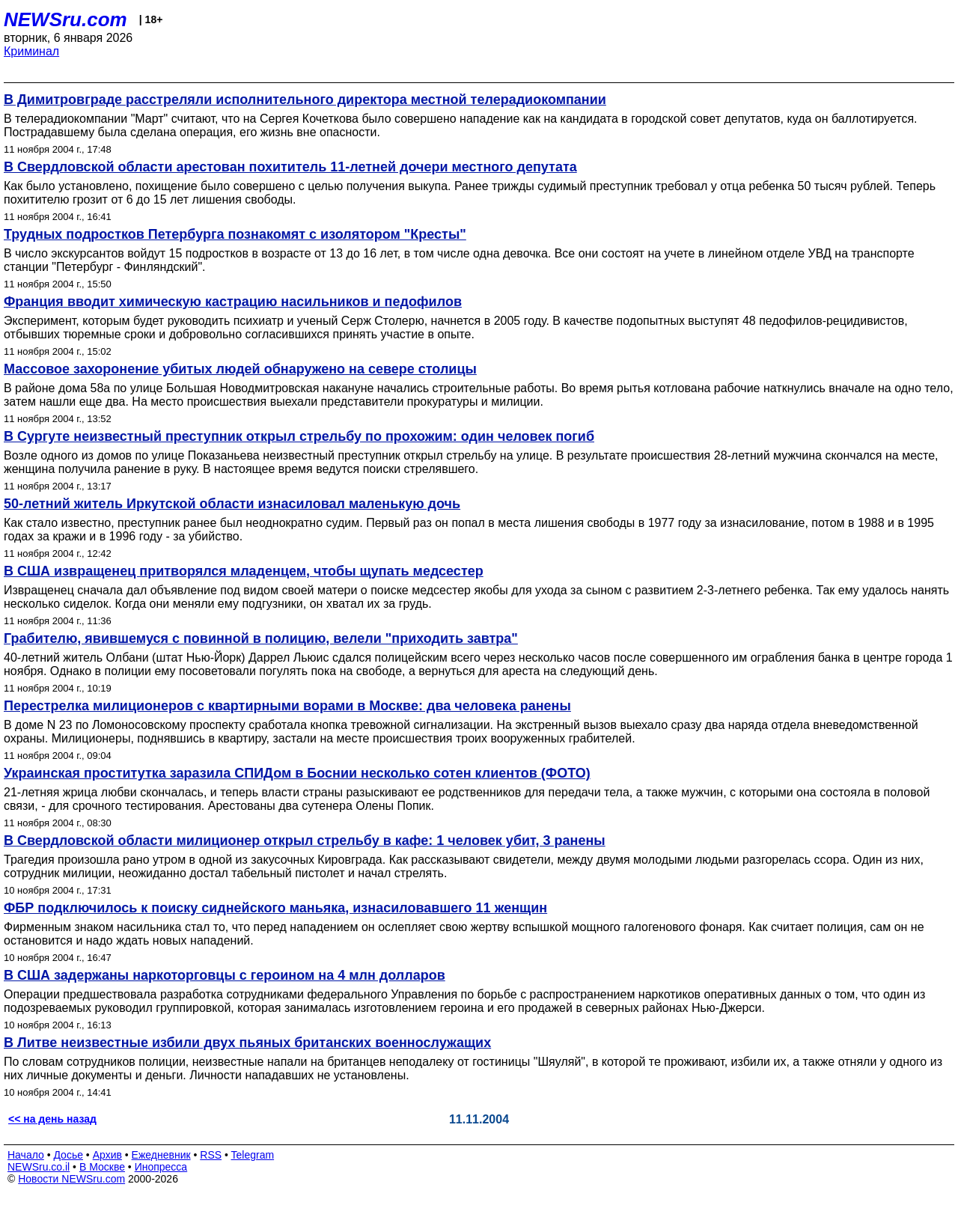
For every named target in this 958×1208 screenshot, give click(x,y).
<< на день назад (52, 1119)
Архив (107, 1155)
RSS (211, 1155)
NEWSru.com (65, 19)
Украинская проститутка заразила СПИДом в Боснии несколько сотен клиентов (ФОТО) (297, 773)
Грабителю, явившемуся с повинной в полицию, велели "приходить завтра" (261, 638)
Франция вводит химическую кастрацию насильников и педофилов (233, 301)
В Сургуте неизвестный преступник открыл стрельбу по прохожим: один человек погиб (299, 436)
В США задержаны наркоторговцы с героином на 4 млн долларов (224, 975)
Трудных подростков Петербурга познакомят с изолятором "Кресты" (235, 234)
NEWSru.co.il (38, 1167)
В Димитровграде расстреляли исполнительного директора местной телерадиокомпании (305, 99)
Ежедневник (161, 1155)
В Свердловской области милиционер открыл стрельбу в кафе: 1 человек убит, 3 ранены (304, 840)
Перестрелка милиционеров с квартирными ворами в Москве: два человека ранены (287, 705)
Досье (68, 1155)
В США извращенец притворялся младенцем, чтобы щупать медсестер (243, 571)
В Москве (102, 1167)
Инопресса (161, 1167)
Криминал (31, 51)
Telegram (253, 1155)
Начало (25, 1155)
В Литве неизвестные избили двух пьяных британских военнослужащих (247, 1042)
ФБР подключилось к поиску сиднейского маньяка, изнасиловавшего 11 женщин (275, 907)
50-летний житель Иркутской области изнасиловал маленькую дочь (232, 503)
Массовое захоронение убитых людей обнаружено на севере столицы (240, 369)
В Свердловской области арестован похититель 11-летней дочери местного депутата (290, 166)
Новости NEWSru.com (71, 1179)
